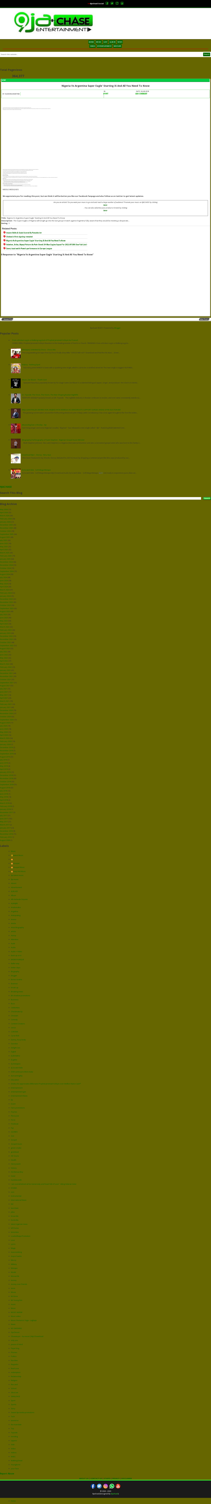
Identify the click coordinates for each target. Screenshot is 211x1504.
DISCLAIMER (126, 1478)
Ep (12, 1100)
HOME (91, 42)
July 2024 (3, 577)
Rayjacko (14, 1364)
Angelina (14, 911)
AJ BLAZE (14, 891)
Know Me (14, 1216)
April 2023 (4, 623)
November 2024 (6, 565)
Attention (14, 939)
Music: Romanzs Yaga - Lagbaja (24, 1320)
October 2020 (5, 716)
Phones (14, 1352)
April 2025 (4, 549)
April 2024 (4, 586)
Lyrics (13, 1244)
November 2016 (6, 834)
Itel (12, 1204)
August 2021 (5, 685)
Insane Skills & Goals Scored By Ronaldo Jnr (24, 232)
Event (13, 1104)
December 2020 (6, 710)
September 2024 (6, 571)
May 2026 (4, 509)
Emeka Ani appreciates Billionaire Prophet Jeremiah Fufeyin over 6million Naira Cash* (46, 1083)
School (13, 1388)
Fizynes (14, 1112)
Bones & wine (16, 979)
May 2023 (4, 621)
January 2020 (5, 744)
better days (15, 967)
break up (14, 987)
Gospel (14, 1140)
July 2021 (3, 688)
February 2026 (6, 518)
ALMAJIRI (14, 903)
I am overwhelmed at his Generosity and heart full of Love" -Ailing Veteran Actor (43, 1184)
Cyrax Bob (15, 1035)
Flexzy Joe (15, 1116)
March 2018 (4, 803)
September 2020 (6, 719)
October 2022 (5, 642)
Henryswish (16, 1164)
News (13, 1324)
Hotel (13, 1176)
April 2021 (4, 698)
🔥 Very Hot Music (18, 871)
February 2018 (6, 806)
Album (13, 895)
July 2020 (3, 726)
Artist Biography (17, 927)
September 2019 (6, 753)
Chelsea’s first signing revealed (19, 236)
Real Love (15, 1368)
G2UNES (14, 1132)
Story (13, 1408)
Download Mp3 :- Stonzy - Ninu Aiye (36, 455)
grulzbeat (15, 1152)
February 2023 (6, 630)
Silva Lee (14, 1392)
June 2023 (4, 617)
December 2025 (6, 525)
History (14, 1168)
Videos (14, 1452)
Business (14, 999)
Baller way (15, 963)
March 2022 (4, 664)
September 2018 (6, 784)
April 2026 (4, 512)
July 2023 (3, 614)
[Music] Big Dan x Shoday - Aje (34, 425)
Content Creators (18, 1023)
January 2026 (5, 522)
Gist (12, 1136)
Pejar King (15, 1348)
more (13, 1288)
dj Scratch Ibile (17, 1067)
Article (13, 923)
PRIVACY (115, 1478)
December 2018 (6, 775)
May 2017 (4, 821)
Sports (13, 1404)
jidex (13, 1212)
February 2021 (6, 704)
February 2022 (6, 667)
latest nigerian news (19, 1224)
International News (18, 1200)
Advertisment (16, 887)
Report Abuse (7, 1473)
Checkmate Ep (17, 1011)
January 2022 (5, 670)
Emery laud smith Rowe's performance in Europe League (29, 248)
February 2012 (6, 837)
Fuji (12, 1128)
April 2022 (4, 661)
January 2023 (5, 633)
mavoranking (16, 1252)
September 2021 (6, 682)
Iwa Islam (14, 1208)
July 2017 (3, 815)
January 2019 (5, 772)
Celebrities (15, 1007)
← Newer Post (7, 319)
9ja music (14, 879)
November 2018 (6, 778)
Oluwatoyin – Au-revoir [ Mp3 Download (27, 1336)
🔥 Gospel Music (18, 867)
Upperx (14, 1440)
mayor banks (16, 1256)
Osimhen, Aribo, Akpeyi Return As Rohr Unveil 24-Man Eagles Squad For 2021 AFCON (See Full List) (46, 244)
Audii (13, 943)
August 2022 (5, 648)
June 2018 (4, 794)
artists (13, 931)
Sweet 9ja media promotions (22, 1412)
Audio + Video (16, 951)
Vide (13, 1444)
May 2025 (4, 546)
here (105, 205)
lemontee (15, 1232)
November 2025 (6, 528)
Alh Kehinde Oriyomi (19, 899)
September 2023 (6, 608)
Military (14, 1264)
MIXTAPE (117, 46)
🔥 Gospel (15, 863)
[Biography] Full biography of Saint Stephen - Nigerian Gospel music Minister (53, 440)
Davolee (14, 1043)
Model (13, 1272)
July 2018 (3, 791)
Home (13, 1501)
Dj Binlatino (15, 1055)
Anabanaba (16, 907)
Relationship (16, 1376)
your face (15, 1468)
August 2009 (5, 840)
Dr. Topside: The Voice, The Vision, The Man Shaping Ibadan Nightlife (50, 395)
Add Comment (141, 93)
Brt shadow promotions (20, 995)
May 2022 (4, 658)
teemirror (15, 1420)
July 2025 (3, 540)
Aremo (13, 919)
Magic (13, 1248)
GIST (105, 42)
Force (13, 1120)
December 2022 (6, 636)
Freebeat (14, 1124)
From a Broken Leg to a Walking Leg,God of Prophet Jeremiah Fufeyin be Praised (45, 340)
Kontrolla (14, 1220)
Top (12, 1428)
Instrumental (16, 1196)
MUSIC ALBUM (16, 1312)
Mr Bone (14, 1296)
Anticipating (15, 915)
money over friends (19, 1284)
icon (12, 1192)
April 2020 (4, 735)
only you (14, 1340)
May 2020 (4, 732)
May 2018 (4, 797)
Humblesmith (16, 1180)
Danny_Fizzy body (18, 1039)
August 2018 (5, 787)
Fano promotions (18, 1108)
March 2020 (4, 738)
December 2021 (6, 673)
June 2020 (4, 729)
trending (14, 1436)
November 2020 (6, 713)
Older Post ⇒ (204, 319)
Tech (13, 1416)
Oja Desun (15, 1332)
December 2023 (6, 599)
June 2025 (4, 543)
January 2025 (5, 559)
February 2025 (6, 556)
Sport (4, 80)
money (14, 1280)
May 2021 (4, 695)
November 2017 (6, 812)
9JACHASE (6, 486)
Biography (15, 971)
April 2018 (4, 800)
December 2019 (6, 747)
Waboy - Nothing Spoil (31, 364)
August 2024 (5, 574)
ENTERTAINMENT (104, 46)
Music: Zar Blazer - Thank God (34, 379)
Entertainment (17, 1088)
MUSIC (98, 42)
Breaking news (17, 991)
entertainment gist (18, 1091)
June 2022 (4, 654)
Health (13, 1160)
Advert (13, 883)
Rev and (14, 1384)
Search (207, 54)
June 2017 (4, 818)
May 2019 (4, 766)
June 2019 (4, 763)
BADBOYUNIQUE (17, 959)
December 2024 (6, 562)
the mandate (16, 1424)
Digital (13, 1051)
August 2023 (5, 611)
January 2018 (5, 809)
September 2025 (6, 534)
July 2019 (3, 760)
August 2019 (5, 757)
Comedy (14, 1019)
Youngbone (15, 1464)
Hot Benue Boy (17, 1172)
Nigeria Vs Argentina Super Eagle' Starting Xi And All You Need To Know (35, 240)
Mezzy (13, 1260)
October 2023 (5, 605)
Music (13, 851)
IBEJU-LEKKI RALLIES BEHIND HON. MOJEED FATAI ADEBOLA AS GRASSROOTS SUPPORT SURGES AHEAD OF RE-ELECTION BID (71, 409)
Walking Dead (16, 1460)
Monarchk (15, 1276)
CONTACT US (96, 1478)
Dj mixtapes (16, 1064)
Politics (14, 1356)
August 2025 (5, 537)
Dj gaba (14, 1059)
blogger (14, 975)
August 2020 (5, 722)
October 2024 (5, 568)
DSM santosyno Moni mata (22, 1072)
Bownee (14, 983)
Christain (14, 1015)
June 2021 (4, 692)
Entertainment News (19, 1096)
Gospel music (16, 1144)
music (13, 1304)
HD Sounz (15, 1156)
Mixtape (14, 1268)
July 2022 (3, 651)
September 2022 (6, 645)
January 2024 (5, 596)
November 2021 (6, 676)
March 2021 (4, 701)
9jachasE (114, 1493)
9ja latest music (17, 875)
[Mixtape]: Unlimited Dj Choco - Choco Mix (39, 349)
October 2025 (5, 531)
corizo (13, 1027)
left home (15, 1228)
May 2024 (4, 583)
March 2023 (4, 627)
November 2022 (6, 639)
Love (13, 1240)
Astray (13, 935)
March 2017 (4, 824)
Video (13, 1448)
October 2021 (5, 679)
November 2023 (6, 602)
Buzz (13, 1003)
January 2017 (5, 828)
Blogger (117, 328)
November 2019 (6, 750)
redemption (16, 1372)
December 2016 (6, 831)
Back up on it (16, 955)
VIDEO (92, 46)
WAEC (13, 1456)
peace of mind (17, 1344)
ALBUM (112, 42)
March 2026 (4, 515)
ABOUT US (84, 1478)
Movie (13, 1292)
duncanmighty (17, 1075)
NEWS (119, 42)
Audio (13, 947)
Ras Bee (14, 1360)
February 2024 (6, 593)
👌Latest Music (17, 855)
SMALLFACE (15, 1396)
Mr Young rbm (16, 1300)
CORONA (14, 1031)
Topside (14, 1432)
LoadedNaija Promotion (20, 1236)
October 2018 (5, 781)
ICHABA (14, 1188)
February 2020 (6, 741)
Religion (14, 1380)
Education (15, 1080)
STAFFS (107, 1478)
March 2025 (4, 552)
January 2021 (5, 707)
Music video (16, 1316)
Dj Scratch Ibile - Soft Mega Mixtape (36, 470)
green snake (16, 1148)
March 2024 (4, 590)
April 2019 (4, 769)
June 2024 (4, 580)
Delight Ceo (15, 1047)
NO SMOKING (16, 1328)
